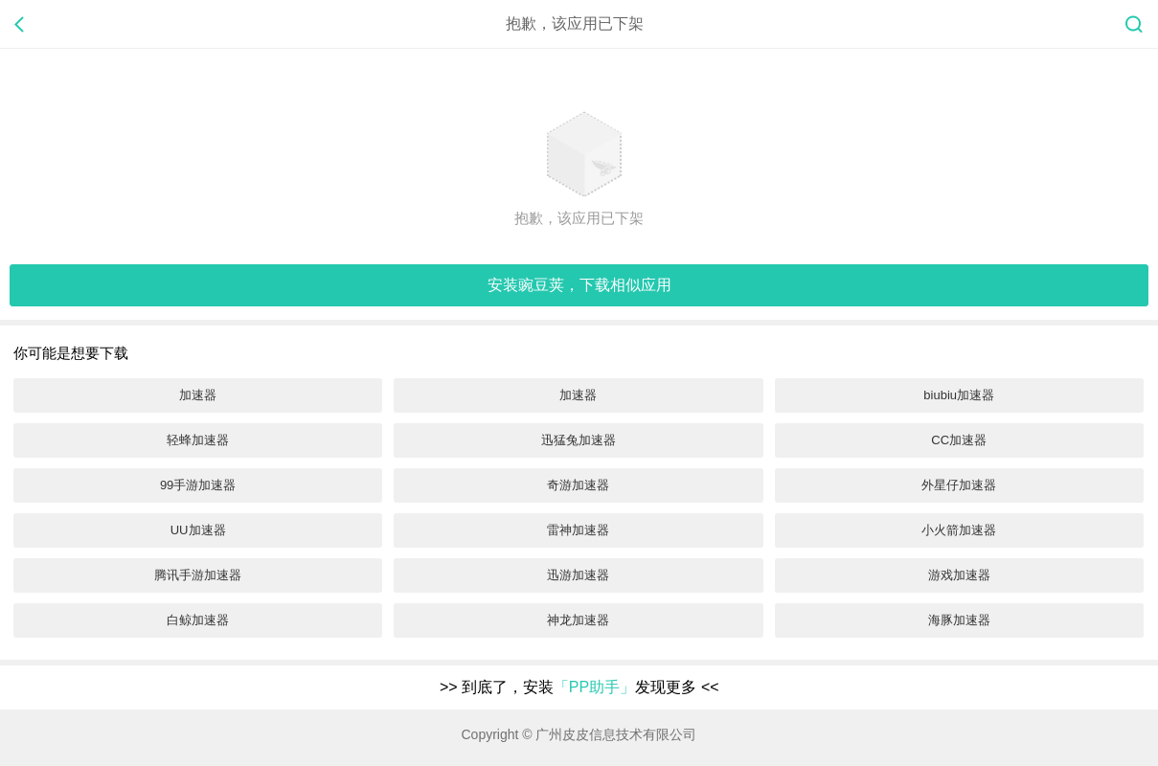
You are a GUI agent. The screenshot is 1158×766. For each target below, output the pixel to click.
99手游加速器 (198, 485)
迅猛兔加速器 (578, 440)
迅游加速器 (578, 575)
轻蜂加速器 (198, 440)
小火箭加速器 (958, 530)
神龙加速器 (578, 620)
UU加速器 (198, 530)
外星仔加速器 (958, 485)
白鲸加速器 (198, 620)
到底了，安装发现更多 (579, 687)
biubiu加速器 (958, 395)
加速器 (197, 395)
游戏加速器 (959, 575)
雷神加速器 (578, 530)
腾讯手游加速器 (197, 575)
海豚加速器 (959, 620)
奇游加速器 (578, 485)
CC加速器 (959, 440)
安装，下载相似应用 (579, 285)
